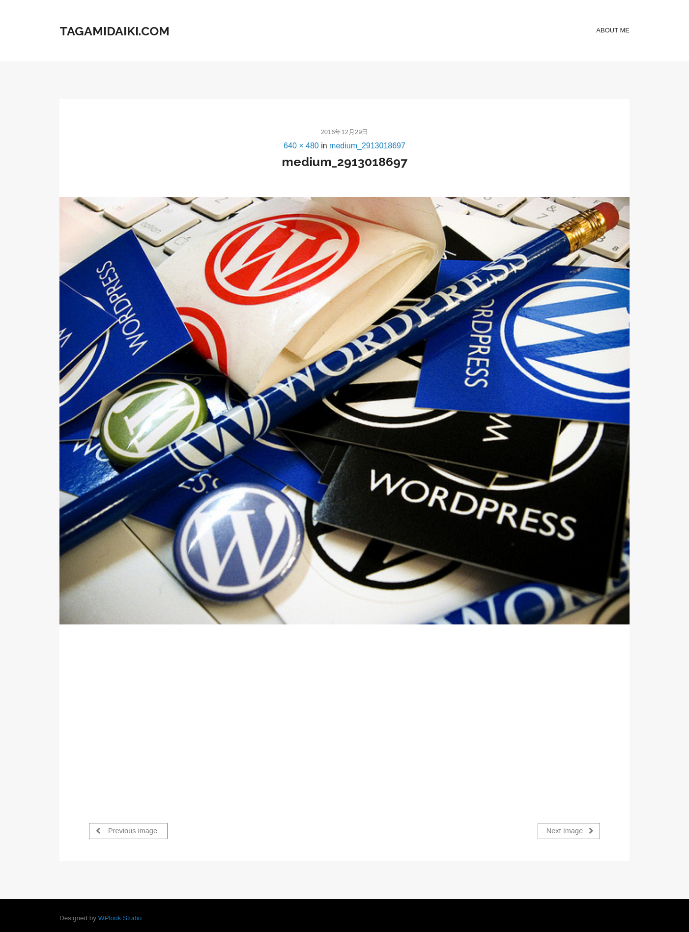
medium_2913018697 (367, 145)
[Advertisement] (171, 713)
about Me (613, 30)
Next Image (570, 830)
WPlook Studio (120, 915)
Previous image (126, 830)
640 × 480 (301, 145)
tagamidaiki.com (114, 31)
